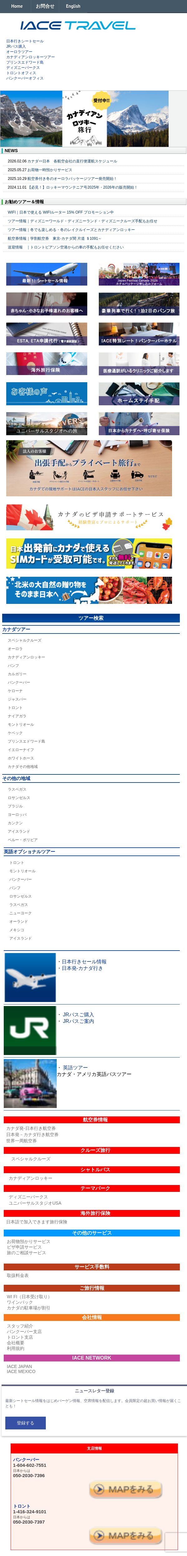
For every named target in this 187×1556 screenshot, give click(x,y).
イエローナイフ (21, 750)
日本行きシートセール (25, 41)
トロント (15, 708)
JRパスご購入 (78, 1014)
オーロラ (15, 649)
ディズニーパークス (23, 67)
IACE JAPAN (19, 1366)
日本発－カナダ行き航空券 (32, 1134)
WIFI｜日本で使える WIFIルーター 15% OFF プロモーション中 (61, 212)
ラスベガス (17, 789)
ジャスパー (17, 699)
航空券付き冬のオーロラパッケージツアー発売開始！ (72, 178)
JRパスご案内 (78, 1021)
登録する (25, 1422)
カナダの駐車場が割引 (28, 1307)
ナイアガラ (17, 716)
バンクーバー (19, 682)
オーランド (18, 921)
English (73, 6)
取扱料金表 (18, 1275)
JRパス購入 (16, 46)
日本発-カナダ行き (82, 968)
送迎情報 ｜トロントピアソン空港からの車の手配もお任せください (66, 247)
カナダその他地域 (23, 766)
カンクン (15, 823)
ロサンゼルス (19, 798)
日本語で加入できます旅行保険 (36, 1221)
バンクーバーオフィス (25, 78)
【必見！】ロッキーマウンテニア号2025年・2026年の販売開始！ (82, 187)
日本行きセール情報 (84, 961)
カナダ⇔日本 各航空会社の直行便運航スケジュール (72, 161)
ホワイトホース (21, 758)
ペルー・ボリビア (23, 840)
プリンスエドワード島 (25, 62)
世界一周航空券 (21, 1140)
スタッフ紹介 (20, 1325)
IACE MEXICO (21, 1371)
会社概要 (15, 1342)
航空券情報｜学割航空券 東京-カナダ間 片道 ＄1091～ (55, 238)
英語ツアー (75, 1067)
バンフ (13, 665)
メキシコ (16, 930)
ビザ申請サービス (24, 1247)
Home (17, 6)
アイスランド (19, 831)
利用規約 (15, 1348)
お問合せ (45, 6)
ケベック (15, 733)
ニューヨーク (20, 913)
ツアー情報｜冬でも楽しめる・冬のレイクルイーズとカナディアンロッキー (71, 230)
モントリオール (21, 724)
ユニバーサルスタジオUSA (35, 1203)
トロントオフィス (21, 73)
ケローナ (15, 691)
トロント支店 (20, 1337)
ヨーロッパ (17, 814)
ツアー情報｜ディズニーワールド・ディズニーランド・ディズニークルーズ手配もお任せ (82, 221)
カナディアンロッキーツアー (30, 57)
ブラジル (15, 806)
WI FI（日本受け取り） (29, 1296)
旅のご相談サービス (26, 1252)
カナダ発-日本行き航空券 (31, 1128)
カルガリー (17, 674)
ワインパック (20, 1302)
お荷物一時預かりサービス (49, 170)
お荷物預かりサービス (28, 1241)
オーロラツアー (19, 52)
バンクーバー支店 (24, 1331)
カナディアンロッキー (26, 657)
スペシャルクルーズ (24, 640)
